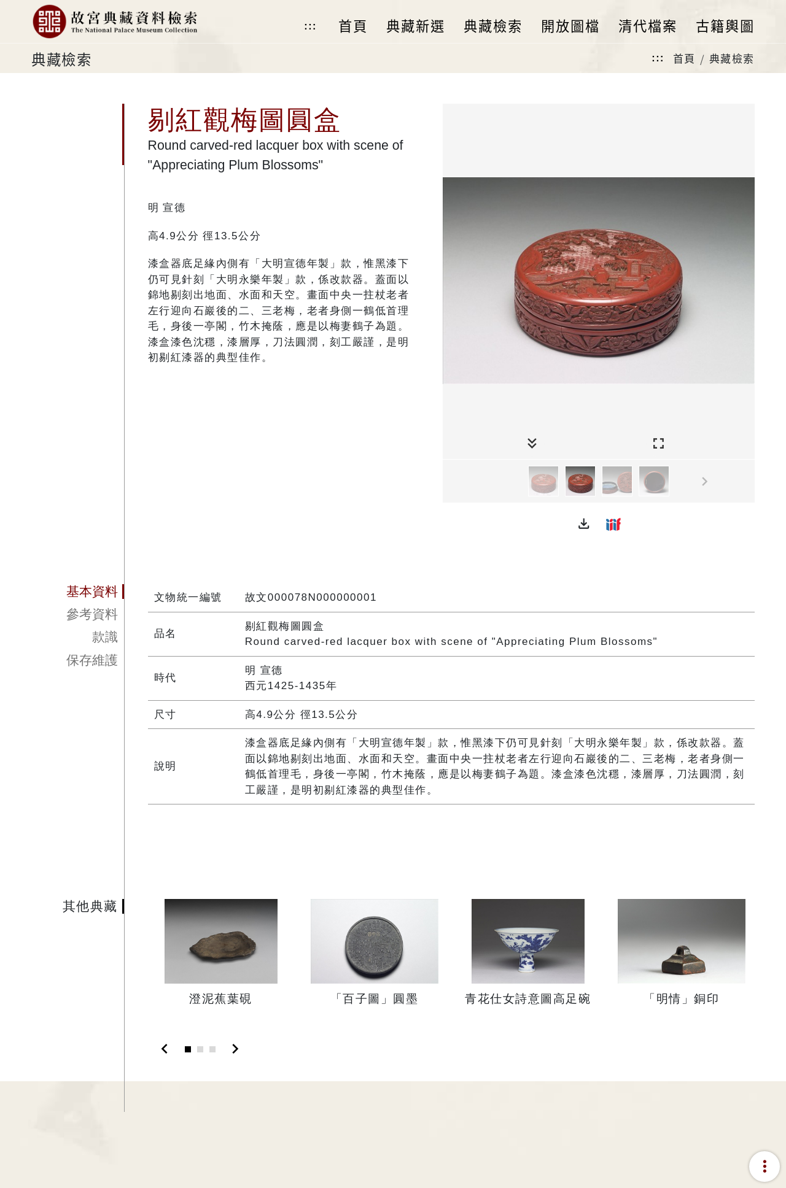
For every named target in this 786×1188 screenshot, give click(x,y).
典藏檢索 (732, 58)
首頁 (684, 58)
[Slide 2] (200, 1049)
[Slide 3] (212, 1049)
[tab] (77, 591)
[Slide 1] (188, 1049)
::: (310, 26)
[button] (584, 524)
